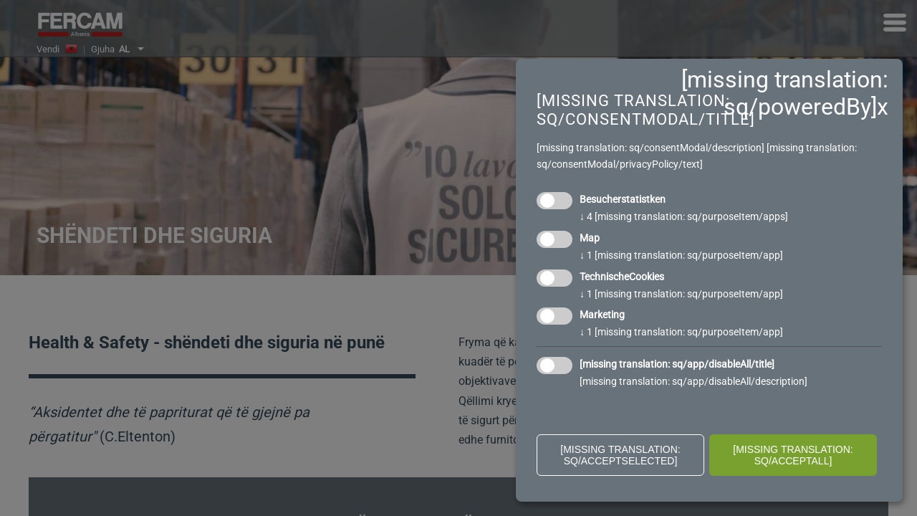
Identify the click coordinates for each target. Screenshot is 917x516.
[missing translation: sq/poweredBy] (784, 93)
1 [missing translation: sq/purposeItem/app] (681, 255)
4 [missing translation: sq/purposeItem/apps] (684, 216)
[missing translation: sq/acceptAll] (793, 455)
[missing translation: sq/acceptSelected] (620, 455)
